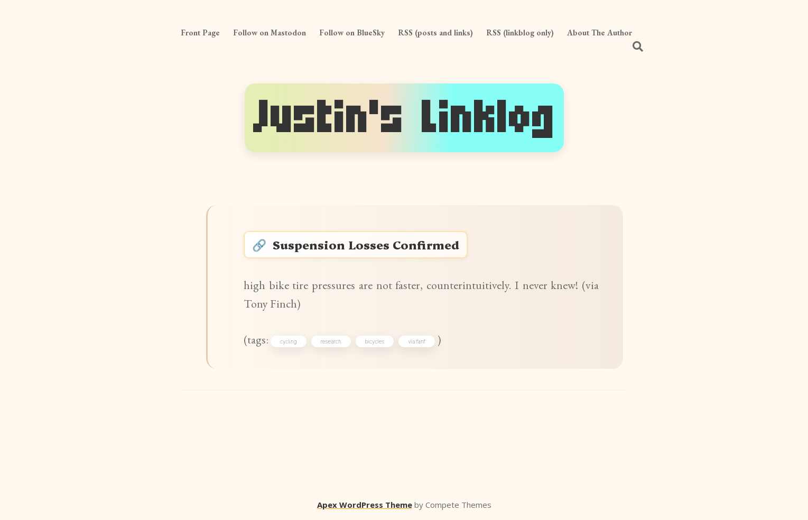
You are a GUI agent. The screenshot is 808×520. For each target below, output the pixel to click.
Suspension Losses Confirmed (366, 244)
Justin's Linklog (404, 118)
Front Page (200, 32)
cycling (288, 341)
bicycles (375, 341)
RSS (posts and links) (435, 32)
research (331, 341)
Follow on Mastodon (269, 32)
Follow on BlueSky (352, 32)
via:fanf (416, 341)
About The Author (599, 32)
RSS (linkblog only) (520, 32)
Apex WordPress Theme (364, 504)
